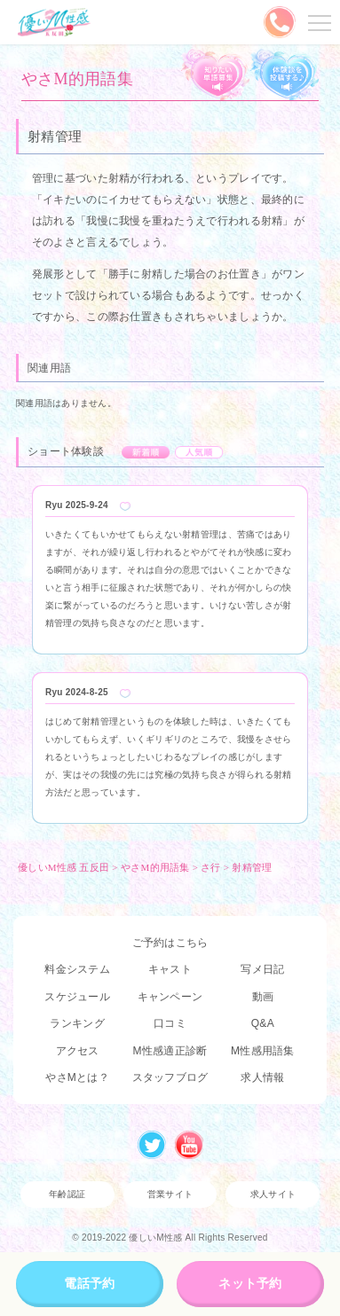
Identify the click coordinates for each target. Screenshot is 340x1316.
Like (125, 506)
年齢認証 (67, 1194)
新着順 (146, 452)
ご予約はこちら (170, 942)
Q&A (262, 1023)
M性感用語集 (263, 1051)
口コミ (170, 1023)
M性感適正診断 (170, 1051)
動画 (263, 997)
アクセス (77, 1051)
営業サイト (170, 1194)
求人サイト (273, 1194)
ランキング (77, 1023)
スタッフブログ (170, 1077)
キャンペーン (170, 997)
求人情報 (262, 1077)
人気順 (199, 452)
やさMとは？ (77, 1077)
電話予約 (89, 1283)
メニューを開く (317, 22)
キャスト (170, 969)
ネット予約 (249, 1283)
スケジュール (77, 997)
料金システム (77, 969)
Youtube (189, 1145)
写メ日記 (262, 969)
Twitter (152, 1145)
